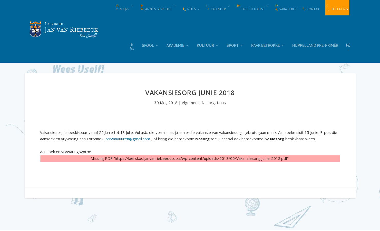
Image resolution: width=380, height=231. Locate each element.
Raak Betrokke (265, 45)
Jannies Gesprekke (156, 8)
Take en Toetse (250, 8)
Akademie (175, 45)
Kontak (310, 9)
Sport (233, 45)
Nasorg (208, 102)
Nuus (189, 9)
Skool (148, 45)
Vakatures (285, 8)
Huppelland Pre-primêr (315, 45)
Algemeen (191, 102)
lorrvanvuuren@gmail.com (127, 138)
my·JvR (122, 8)
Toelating (337, 8)
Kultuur (205, 45)
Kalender (216, 8)
